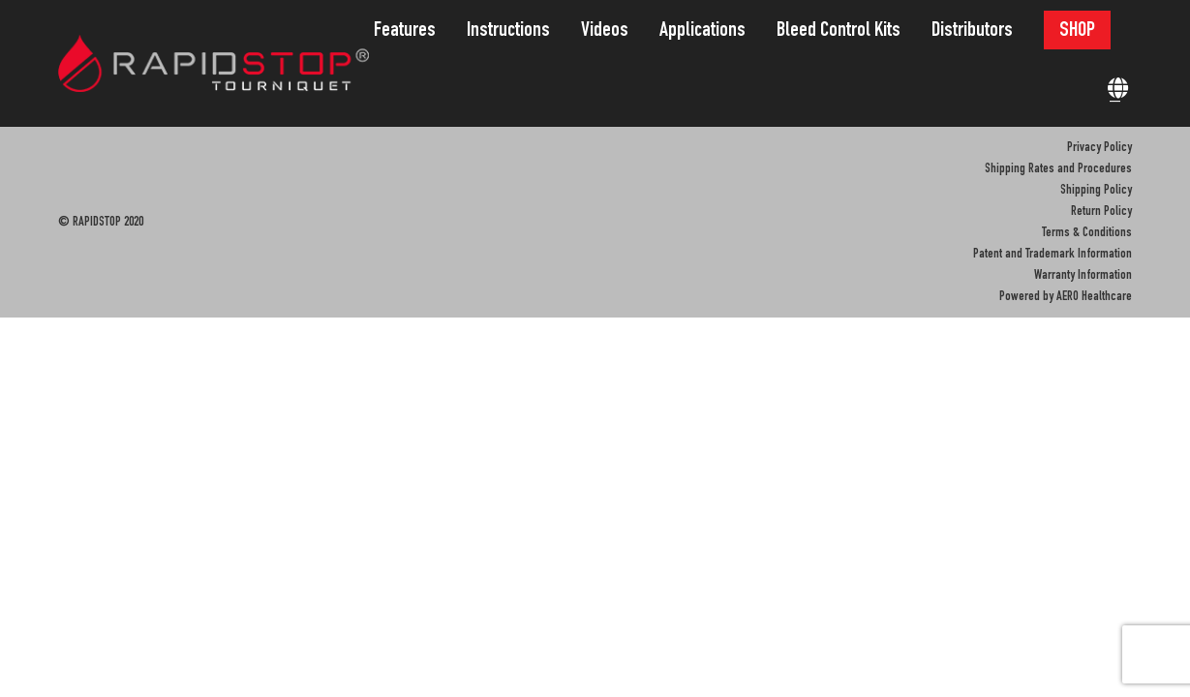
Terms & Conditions (1087, 233)
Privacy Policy (1099, 148)
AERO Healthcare (1094, 297)
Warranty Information (1083, 276)
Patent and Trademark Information (1052, 254)
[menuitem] (410, 31)
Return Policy (1101, 212)
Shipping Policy (1096, 190)
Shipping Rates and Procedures (1058, 169)
